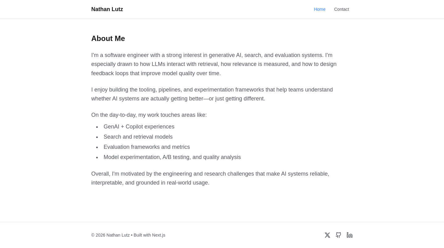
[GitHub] (338, 235)
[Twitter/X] (327, 235)
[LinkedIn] (350, 235)
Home (319, 9)
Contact (341, 9)
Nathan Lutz (107, 9)
